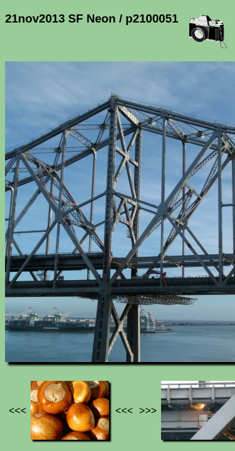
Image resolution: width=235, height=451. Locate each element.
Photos (74, 326)
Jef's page (27, 326)
